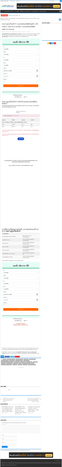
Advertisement (12, 1)
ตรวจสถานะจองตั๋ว (42, 11)
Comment (4, 424)
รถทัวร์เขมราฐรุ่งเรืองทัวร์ (26, 363)
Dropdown (18, 1)
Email (3, 438)
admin (4, 31)
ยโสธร (20, 363)
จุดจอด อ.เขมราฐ (26, 360)
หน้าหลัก (2, 11)
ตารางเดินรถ (17, 11)
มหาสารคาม (15, 363)
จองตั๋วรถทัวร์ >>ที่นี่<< (9, 11)
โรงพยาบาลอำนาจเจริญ (32, 364)
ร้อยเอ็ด (32, 363)
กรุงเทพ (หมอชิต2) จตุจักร (11, 359)
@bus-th (24, 320)
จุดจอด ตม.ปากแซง (32, 359)
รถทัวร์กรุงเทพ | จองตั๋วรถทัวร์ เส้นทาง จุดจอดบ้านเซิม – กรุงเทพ (9, 399)
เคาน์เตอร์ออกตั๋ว (34, 11)
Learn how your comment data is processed (21, 450)
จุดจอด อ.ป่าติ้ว (12, 360)
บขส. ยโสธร (3, 363)
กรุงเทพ (5, 359)
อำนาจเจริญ (15, 364)
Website (3, 442)
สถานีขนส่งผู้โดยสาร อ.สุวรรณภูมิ (6, 364)
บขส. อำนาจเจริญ (9, 363)
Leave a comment (22, 31)
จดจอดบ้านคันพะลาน (19, 359)
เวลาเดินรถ (25, 364)
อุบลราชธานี (20, 364)
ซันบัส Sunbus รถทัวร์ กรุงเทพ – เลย (14, 15)
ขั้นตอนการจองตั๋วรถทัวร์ (25, 11)
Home (2, 18)
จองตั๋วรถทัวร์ (4, 348)
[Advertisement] (21, 150)
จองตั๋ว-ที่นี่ (21, 138)
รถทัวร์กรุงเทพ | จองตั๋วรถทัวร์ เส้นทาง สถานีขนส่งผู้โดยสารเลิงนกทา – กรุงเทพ (32, 399)
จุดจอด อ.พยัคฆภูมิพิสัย (19, 360)
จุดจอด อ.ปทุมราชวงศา (5, 360)
